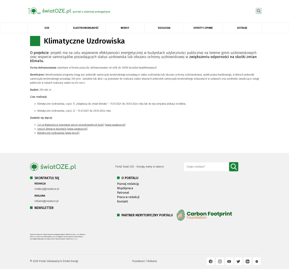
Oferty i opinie (203, 27)
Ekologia (164, 27)
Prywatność (138, 261)
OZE (46, 27)
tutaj (75, 239)
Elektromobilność (86, 27)
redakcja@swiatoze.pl (46, 189)
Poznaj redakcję (128, 184)
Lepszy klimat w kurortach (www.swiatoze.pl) (62, 128)
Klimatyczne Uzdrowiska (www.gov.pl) (58, 132)
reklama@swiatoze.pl (46, 201)
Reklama (152, 261)
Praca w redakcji (128, 197)
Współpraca (125, 188)
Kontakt (122, 201)
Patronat (123, 192)
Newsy (125, 27)
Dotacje (242, 27)
